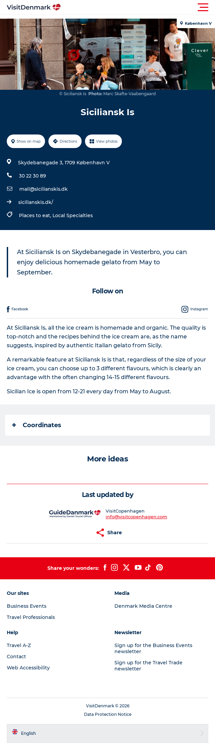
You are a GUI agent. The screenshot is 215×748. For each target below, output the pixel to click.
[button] (138, 7)
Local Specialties (72, 215)
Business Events (26, 606)
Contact (16, 656)
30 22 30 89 (32, 176)
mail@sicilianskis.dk (43, 189)
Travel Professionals (31, 617)
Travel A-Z (19, 645)
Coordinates (36, 425)
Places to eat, (35, 215)
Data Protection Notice (107, 714)
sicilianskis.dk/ (35, 202)
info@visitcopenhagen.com (136, 516)
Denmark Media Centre (143, 606)
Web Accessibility (28, 668)
